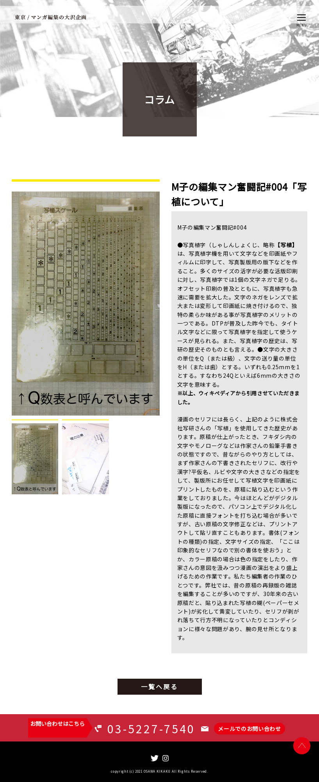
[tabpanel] (86, 297)
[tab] (35, 456)
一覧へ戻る (159, 686)
